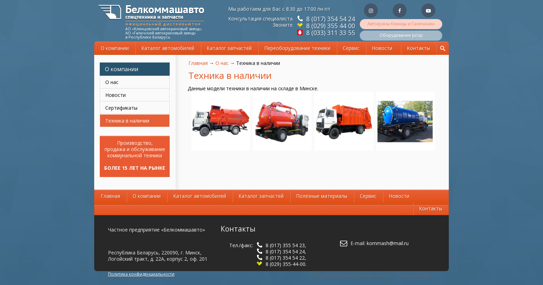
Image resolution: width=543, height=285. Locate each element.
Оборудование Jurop (401, 35)
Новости (382, 48)
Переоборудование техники (297, 48)
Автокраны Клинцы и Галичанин (401, 24)
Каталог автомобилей (167, 48)
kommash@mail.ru (388, 243)
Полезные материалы (321, 196)
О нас (222, 63)
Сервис (351, 48)
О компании (115, 48)
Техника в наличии (127, 120)
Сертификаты (121, 107)
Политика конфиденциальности (141, 274)
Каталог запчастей (229, 48)
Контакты (418, 48)
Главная (198, 63)
